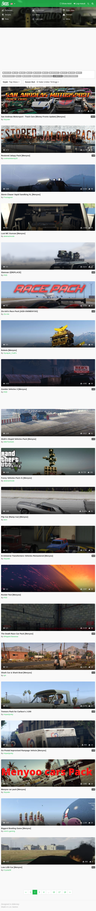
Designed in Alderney (10, 904)
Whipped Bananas (11, 636)
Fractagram (8, 197)
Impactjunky (8, 714)
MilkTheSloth (9, 442)
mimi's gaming (9, 831)
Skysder (7, 119)
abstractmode (9, 236)
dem (5, 520)
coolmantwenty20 (11, 158)
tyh (5, 675)
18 (65, 892)
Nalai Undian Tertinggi (42, 82)
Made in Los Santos (9, 907)
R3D (5, 275)
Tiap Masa (11, 82)
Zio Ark (6, 314)
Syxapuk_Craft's (10, 353)
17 (59, 892)
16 (54, 892)
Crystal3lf (7, 870)
